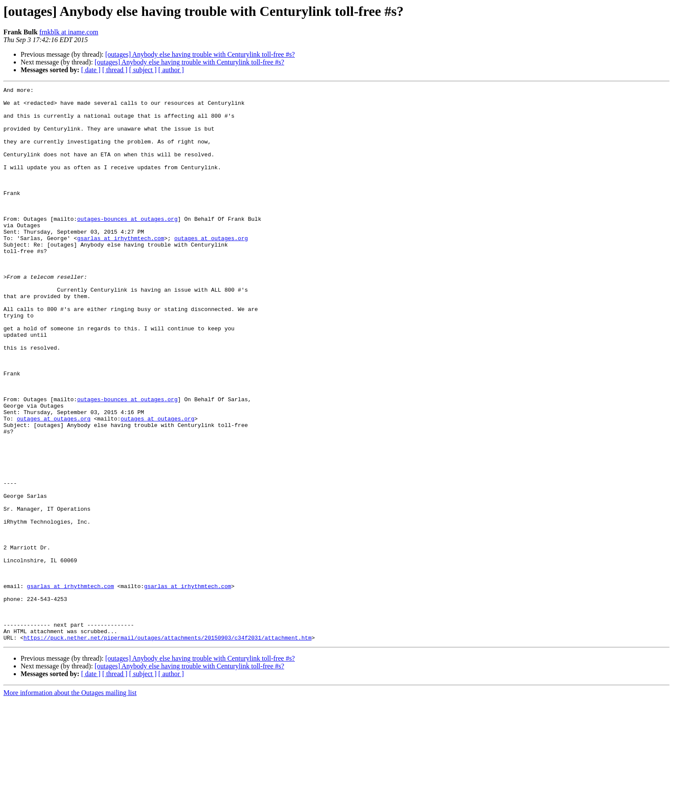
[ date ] (90, 69)
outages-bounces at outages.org (127, 246)
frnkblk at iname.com (68, 32)
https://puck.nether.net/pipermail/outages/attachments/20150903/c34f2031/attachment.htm (168, 748)
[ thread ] (114, 69)
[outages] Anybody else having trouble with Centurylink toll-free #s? (200, 54)
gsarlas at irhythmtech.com (120, 269)
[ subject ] (143, 69)
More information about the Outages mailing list (69, 803)
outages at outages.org (211, 269)
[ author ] (171, 69)
